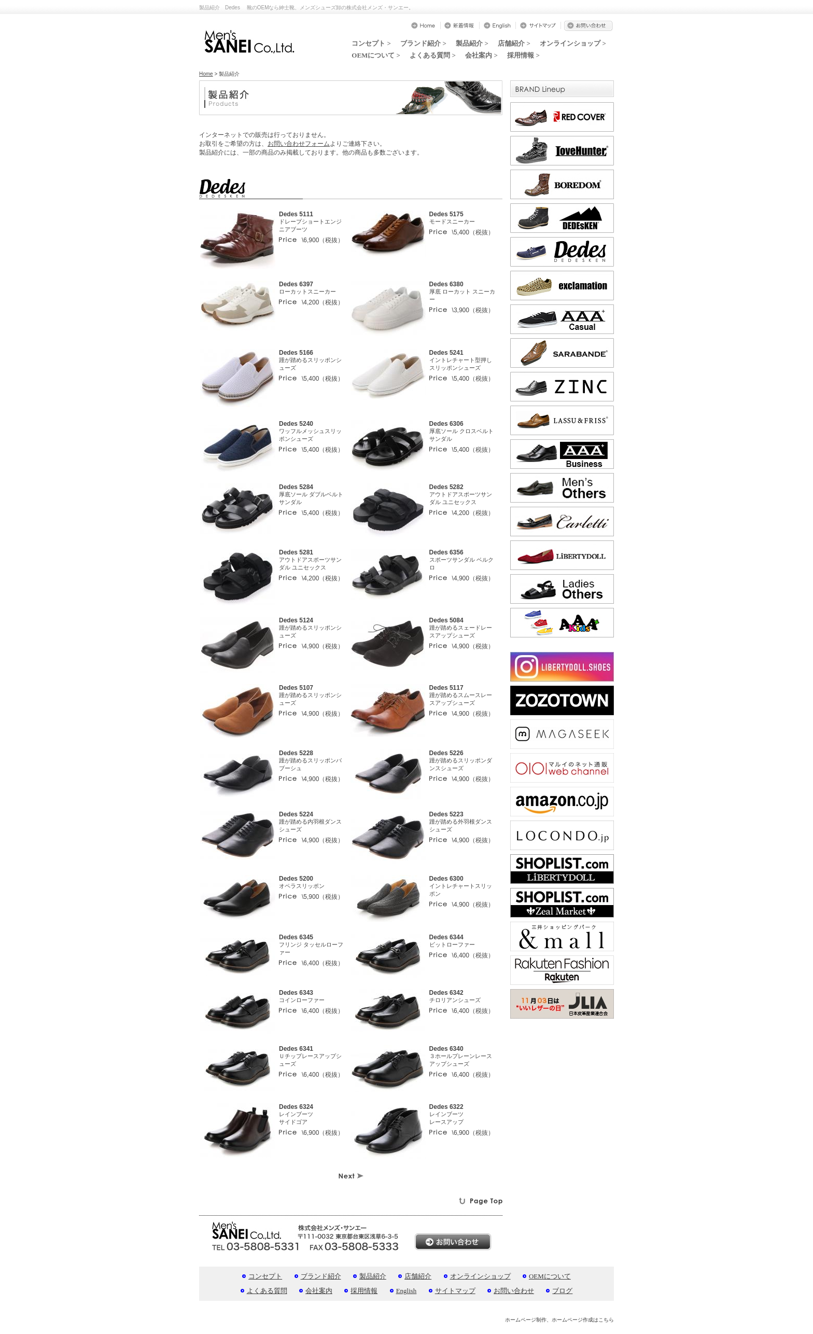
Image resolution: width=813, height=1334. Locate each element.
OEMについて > (376, 55)
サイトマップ (455, 1291)
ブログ (562, 1291)
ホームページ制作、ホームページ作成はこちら (559, 1320)
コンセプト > (371, 43)
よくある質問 (267, 1291)
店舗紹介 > (514, 43)
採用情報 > (523, 55)
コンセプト (265, 1276)
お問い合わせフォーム (299, 143)
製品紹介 (372, 1276)
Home (206, 74)
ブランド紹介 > (423, 43)
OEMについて (550, 1276)
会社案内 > (481, 55)
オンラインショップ (480, 1276)
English (406, 1291)
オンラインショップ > (573, 43)
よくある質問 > (433, 55)
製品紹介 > (472, 43)
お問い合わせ (514, 1291)
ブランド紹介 (321, 1276)
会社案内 (318, 1291)
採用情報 (364, 1291)
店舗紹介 (417, 1276)
